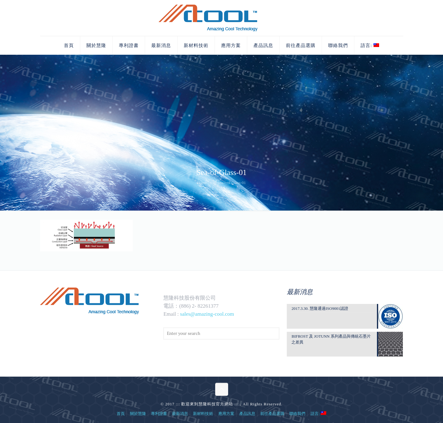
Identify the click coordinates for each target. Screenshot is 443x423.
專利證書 (159, 413)
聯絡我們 (297, 413)
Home (202, 182)
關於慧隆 (138, 413)
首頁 (121, 413)
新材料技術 (203, 413)
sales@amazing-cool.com (207, 314)
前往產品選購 (272, 413)
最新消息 (180, 413)
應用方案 (226, 413)
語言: (318, 413)
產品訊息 (247, 413)
